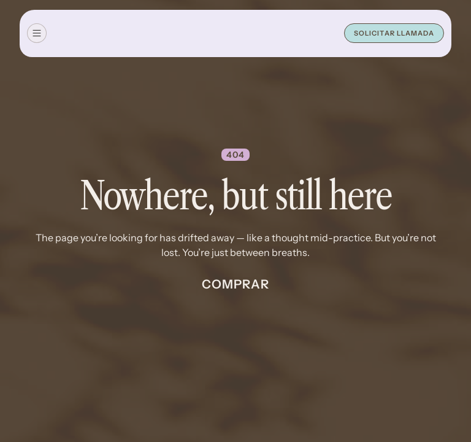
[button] (37, 33)
